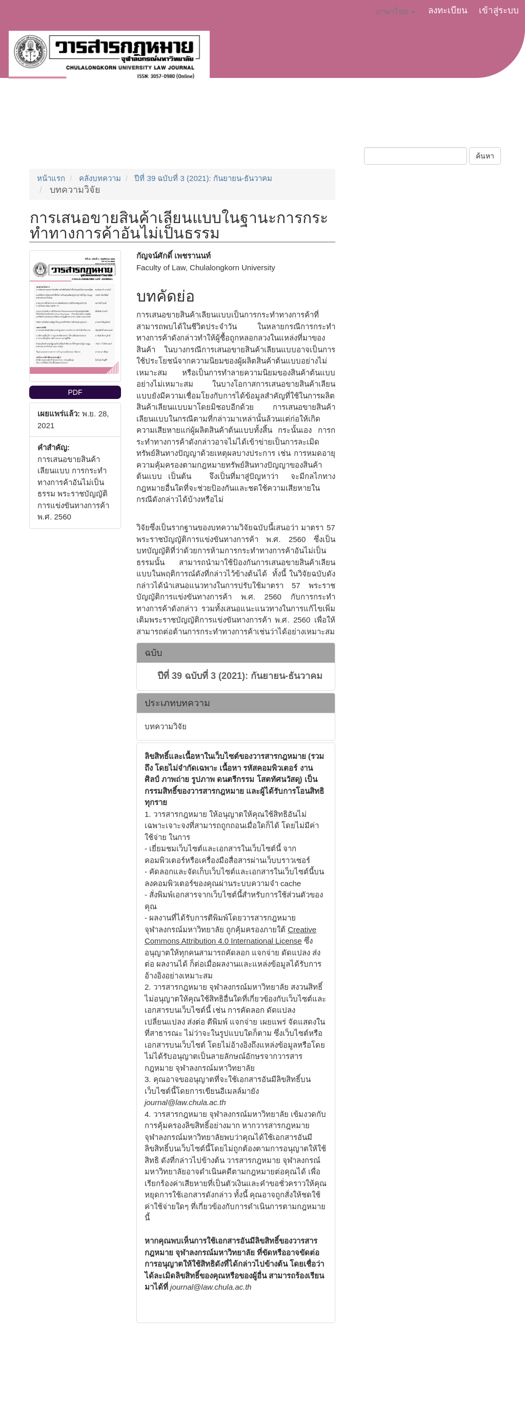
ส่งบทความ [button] (128, 121)
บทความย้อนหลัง (403, 121)
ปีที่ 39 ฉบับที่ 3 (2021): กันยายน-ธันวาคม (203, 178)
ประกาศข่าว (189, 121)
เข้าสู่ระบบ (499, 10)
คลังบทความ (100, 178)
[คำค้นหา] (415, 156)
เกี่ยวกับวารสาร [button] (57, 121)
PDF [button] (75, 392)
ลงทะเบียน (448, 10)
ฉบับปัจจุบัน (334, 121)
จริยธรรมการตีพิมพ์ (263, 121)
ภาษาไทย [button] (395, 11)
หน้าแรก (51, 178)
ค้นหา (485, 156)
